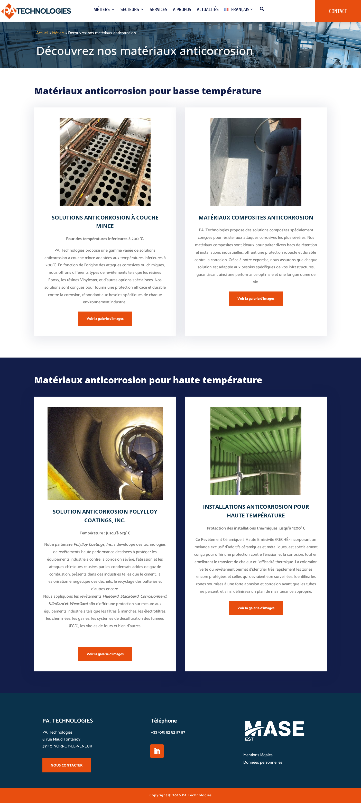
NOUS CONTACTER (66, 766)
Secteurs (130, 10)
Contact (338, 11)
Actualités (208, 10)
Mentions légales (258, 755)
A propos (182, 10)
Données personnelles (262, 762)
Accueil (42, 33)
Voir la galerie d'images (105, 319)
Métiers (102, 10)
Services (158, 10)
